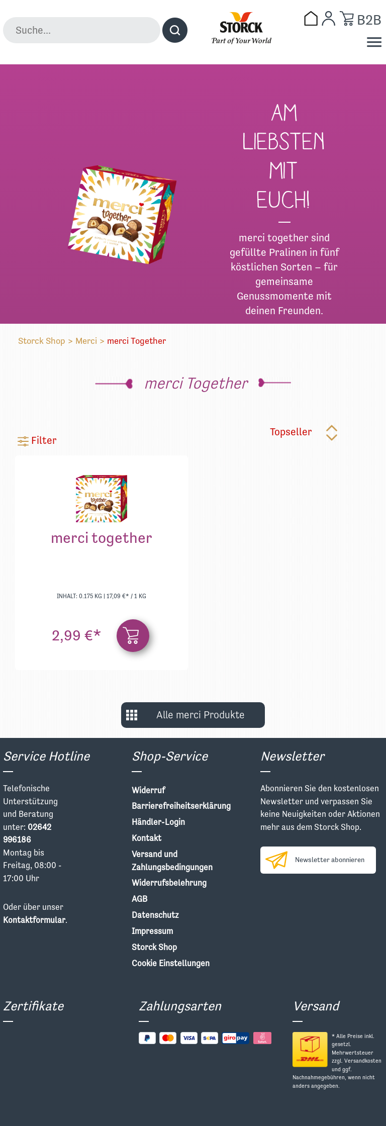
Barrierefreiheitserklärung (181, 805)
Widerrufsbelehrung (169, 882)
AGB (139, 898)
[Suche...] (81, 30)
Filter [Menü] (37, 440)
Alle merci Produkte (200, 714)
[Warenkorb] (346, 18)
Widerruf (148, 790)
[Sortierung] (315, 432)
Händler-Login (158, 821)
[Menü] (374, 42)
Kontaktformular (34, 919)
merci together (101, 539)
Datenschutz (155, 914)
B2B (369, 20)
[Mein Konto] (328, 18)
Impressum (152, 930)
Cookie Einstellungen (171, 963)
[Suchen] (175, 30)
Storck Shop (41, 340)
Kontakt (146, 837)
